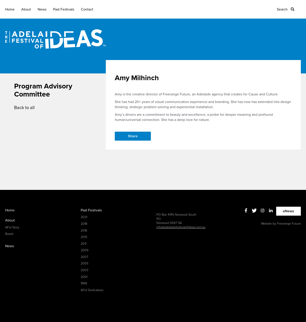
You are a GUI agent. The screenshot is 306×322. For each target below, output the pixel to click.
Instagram (262, 210)
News (42, 9)
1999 (84, 283)
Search (282, 9)
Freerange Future (289, 223)
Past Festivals (63, 9)
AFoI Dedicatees (92, 290)
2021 (84, 217)
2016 (84, 230)
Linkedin (270, 210)
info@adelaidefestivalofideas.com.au (181, 227)
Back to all (24, 107)
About (26, 9)
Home (10, 9)
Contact (87, 9)
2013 (84, 237)
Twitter (254, 210)
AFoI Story (12, 227)
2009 (84, 250)
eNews (288, 211)
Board (9, 234)
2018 (84, 224)
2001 (84, 277)
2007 (84, 257)
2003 (84, 270)
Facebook (246, 210)
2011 (83, 244)
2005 (84, 263)
